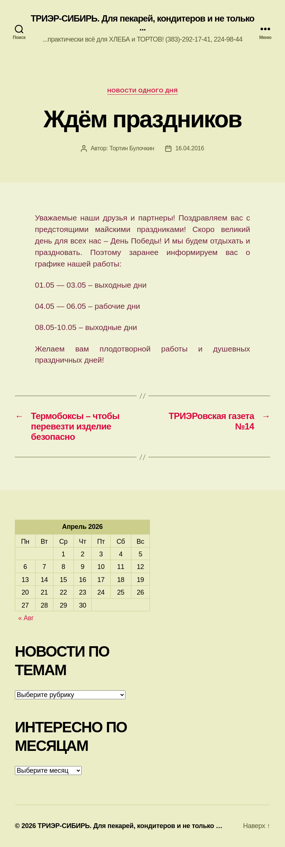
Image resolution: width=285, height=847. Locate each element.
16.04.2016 (189, 148)
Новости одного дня (142, 90)
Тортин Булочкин (131, 148)
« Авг (26, 618)
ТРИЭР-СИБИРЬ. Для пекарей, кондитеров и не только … (129, 826)
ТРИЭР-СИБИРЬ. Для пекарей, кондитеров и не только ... (143, 23)
